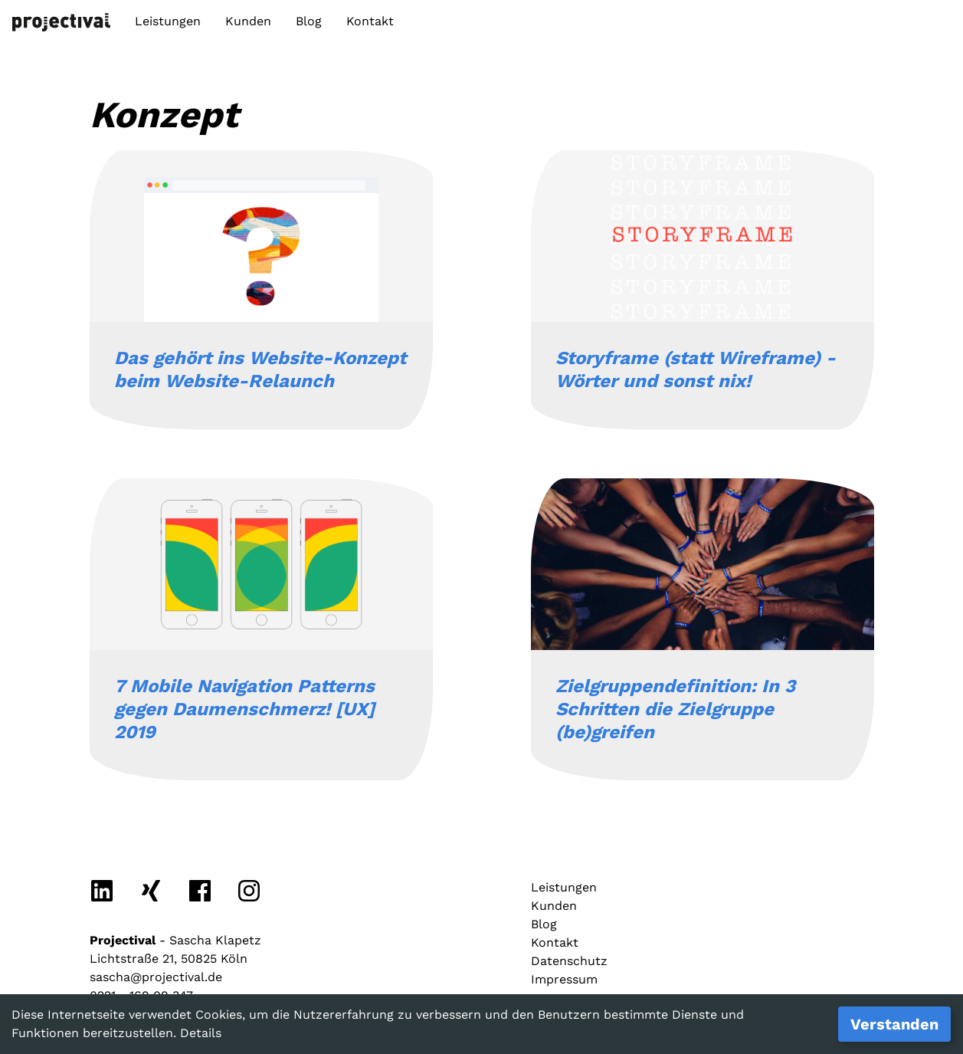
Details (200, 1033)
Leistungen (168, 21)
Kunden (248, 21)
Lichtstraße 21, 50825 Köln (168, 958)
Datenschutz (569, 961)
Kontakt (370, 21)
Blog (309, 21)
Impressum (564, 979)
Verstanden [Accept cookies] (894, 1024)
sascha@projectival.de (156, 977)
